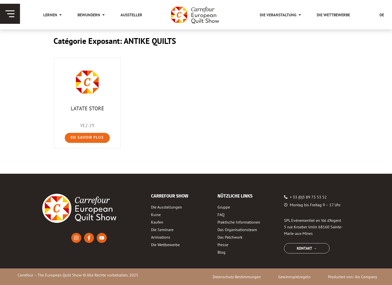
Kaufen (157, 222)
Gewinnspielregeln (294, 276)
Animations (160, 237)
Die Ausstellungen (166, 207)
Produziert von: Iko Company (352, 276)
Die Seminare (162, 229)
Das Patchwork (230, 237)
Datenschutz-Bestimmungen (237, 276)
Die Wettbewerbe (165, 244)
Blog (222, 252)
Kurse (156, 214)
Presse (223, 244)
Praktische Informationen (239, 222)
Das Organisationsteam (237, 229)
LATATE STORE (87, 108)
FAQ (221, 214)
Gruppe (224, 207)
